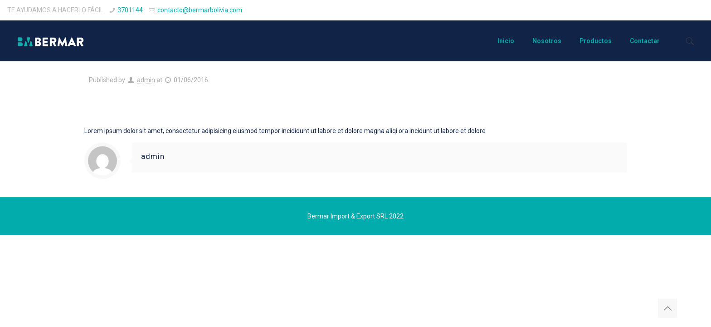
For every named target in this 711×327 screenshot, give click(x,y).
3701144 (130, 10)
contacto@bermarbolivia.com (199, 10)
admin (146, 80)
